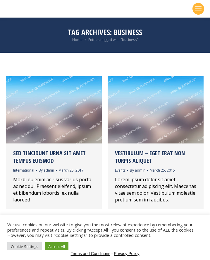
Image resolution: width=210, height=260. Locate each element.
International (23, 170)
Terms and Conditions (90, 253)
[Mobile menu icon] (198, 9)
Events (120, 170)
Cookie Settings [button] (24, 246)
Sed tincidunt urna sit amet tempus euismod (49, 157)
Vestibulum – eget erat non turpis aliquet (150, 157)
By (46, 170)
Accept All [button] (56, 246)
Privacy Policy (126, 253)
